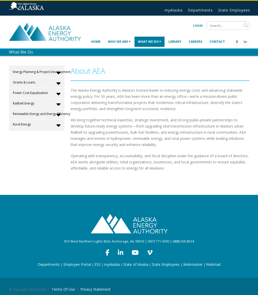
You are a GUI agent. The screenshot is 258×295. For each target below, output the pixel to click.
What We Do (149, 41)
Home (96, 41)
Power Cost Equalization (37, 94)
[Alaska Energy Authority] (45, 31)
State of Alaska (32, 8)
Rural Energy (37, 125)
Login (198, 25)
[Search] (228, 25)
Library (174, 41)
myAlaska (174, 10)
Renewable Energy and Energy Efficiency (37, 115)
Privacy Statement (95, 289)
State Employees (234, 10)
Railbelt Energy (37, 104)
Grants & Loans (37, 83)
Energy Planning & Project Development (37, 73)
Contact (217, 41)
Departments (200, 10)
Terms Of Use (63, 289)
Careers (195, 41)
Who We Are (119, 41)
